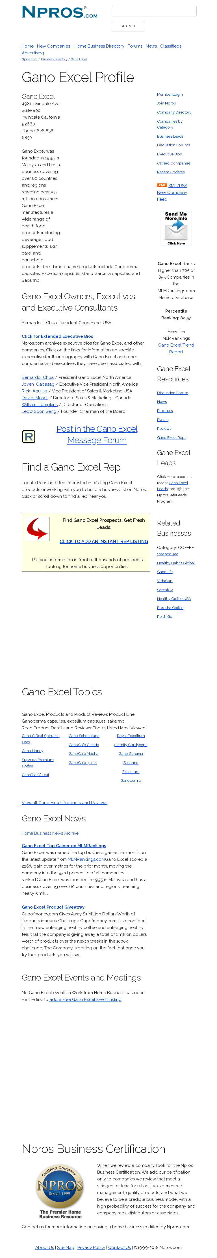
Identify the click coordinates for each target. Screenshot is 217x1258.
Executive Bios (169, 154)
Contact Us (119, 1247)
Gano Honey (32, 750)
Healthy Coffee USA (174, 598)
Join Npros (166, 103)
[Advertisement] (107, 176)
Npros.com (30, 59)
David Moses (35, 397)
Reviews (164, 428)
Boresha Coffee (170, 607)
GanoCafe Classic (84, 744)
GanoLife (165, 571)
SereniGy (165, 590)
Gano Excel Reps (171, 437)
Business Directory (54, 59)
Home (28, 46)
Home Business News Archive (50, 833)
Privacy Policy (91, 1247)
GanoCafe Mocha (83, 753)
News (151, 46)
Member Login (170, 94)
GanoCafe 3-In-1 (83, 762)
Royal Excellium (131, 735)
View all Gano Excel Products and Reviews (64, 802)
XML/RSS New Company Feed (172, 192)
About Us (44, 1247)
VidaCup (165, 580)
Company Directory (174, 112)
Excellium (131, 771)
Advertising (33, 52)
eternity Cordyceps (130, 744)
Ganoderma (130, 780)
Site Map (65, 1247)
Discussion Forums (173, 145)
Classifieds (170, 46)
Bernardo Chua (38, 377)
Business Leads (170, 136)
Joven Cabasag (38, 384)
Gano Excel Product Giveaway (53, 907)
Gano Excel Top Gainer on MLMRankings (64, 845)
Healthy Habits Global (176, 563)
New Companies (53, 46)
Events (162, 419)
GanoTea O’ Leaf (35, 774)
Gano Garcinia (131, 753)
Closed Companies (173, 163)
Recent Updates (171, 172)
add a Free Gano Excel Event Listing (85, 999)
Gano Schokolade (84, 735)
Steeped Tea (167, 554)
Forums (135, 46)
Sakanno (130, 762)
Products (165, 410)
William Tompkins (40, 404)
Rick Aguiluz (34, 391)
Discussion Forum (172, 392)
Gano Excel (79, 59)
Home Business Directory (99, 46)
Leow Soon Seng (39, 411)
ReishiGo (164, 616)
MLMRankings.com (86, 859)
